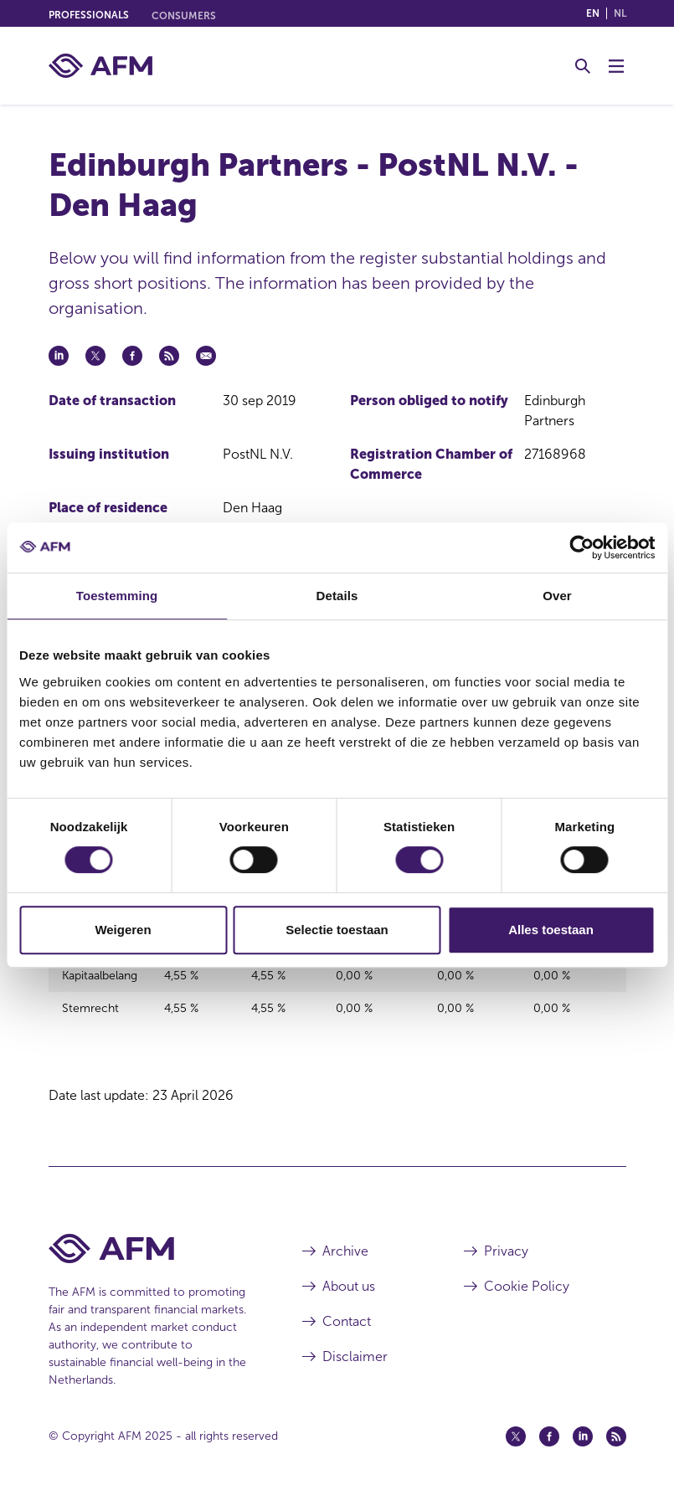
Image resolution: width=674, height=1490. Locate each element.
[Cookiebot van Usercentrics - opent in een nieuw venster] (581, 547)
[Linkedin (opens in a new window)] (583, 1426)
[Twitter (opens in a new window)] (516, 1426)
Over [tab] (557, 595)
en (592, 13)
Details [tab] (337, 595)
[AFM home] (100, 66)
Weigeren (123, 929)
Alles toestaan (551, 929)
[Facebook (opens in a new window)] (549, 1426)
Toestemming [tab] (117, 595)
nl (620, 13)
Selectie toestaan (337, 929)
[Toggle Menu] (616, 66)
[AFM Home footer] (151, 1237)
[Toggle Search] (583, 66)
